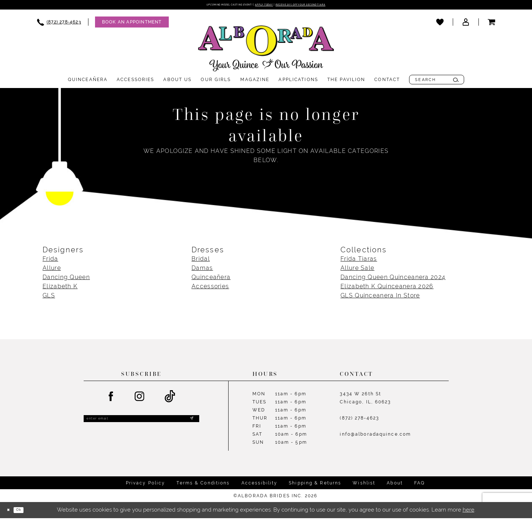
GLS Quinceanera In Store (380, 297)
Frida (50, 260)
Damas (202, 270)
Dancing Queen (66, 279)
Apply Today (262, 5)
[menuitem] (59, 24)
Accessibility (259, 484)
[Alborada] (266, 52)
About (395, 484)
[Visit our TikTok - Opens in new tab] (170, 399)
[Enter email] (141, 423)
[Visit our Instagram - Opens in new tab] (139, 398)
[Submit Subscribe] (190, 423)
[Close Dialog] (11, 512)
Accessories (210, 288)
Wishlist (364, 484)
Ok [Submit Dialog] (27, 512)
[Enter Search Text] (436, 82)
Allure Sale (357, 270)
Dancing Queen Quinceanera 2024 (392, 279)
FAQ (419, 484)
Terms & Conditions (203, 484)
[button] (465, 24)
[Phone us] (59, 24)
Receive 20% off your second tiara (329, 5)
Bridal (201, 260)
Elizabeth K (60, 288)
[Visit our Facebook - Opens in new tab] (111, 398)
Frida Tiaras (358, 260)
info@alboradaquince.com (375, 436)
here (468, 512)
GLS (49, 297)
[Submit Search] (456, 82)
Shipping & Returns (315, 484)
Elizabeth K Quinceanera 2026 (387, 288)
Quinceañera (211, 279)
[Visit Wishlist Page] (440, 24)
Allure (52, 270)
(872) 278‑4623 (359, 420)
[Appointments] (132, 24)
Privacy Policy (145, 484)
